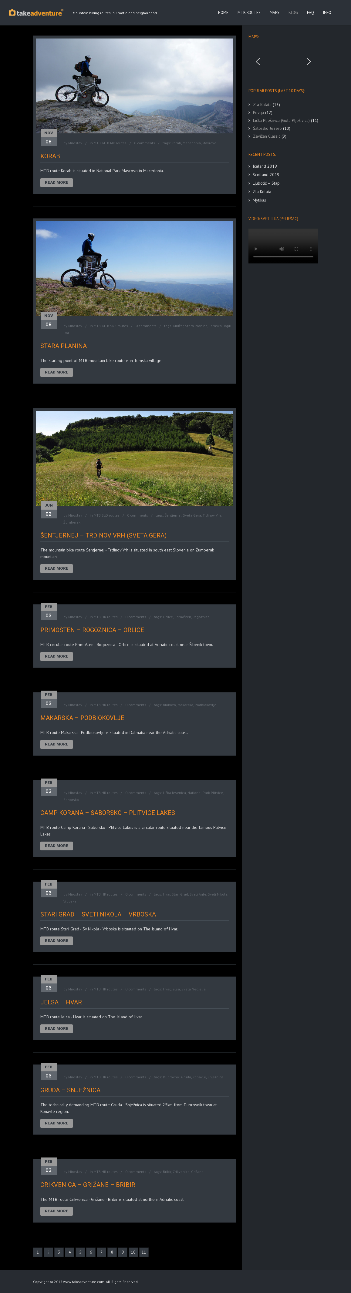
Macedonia (192, 143)
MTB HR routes (106, 617)
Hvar (166, 894)
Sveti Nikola (218, 894)
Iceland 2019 (265, 166)
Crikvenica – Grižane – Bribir (87, 1184)
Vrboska (69, 901)
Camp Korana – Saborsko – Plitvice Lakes (107, 812)
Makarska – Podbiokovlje (82, 718)
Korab (176, 143)
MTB (97, 143)
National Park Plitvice (205, 792)
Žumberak (71, 522)
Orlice (168, 617)
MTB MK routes (114, 143)
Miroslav (75, 143)
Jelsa (176, 989)
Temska (215, 325)
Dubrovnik (171, 1077)
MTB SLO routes (107, 515)
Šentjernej (173, 515)
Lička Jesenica (174, 792)
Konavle (199, 1077)
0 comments (144, 143)
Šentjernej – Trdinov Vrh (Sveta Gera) (103, 535)
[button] (258, 61)
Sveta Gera (192, 515)
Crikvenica (181, 1171)
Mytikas (259, 200)
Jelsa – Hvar (61, 1002)
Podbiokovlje (205, 704)
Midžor (178, 325)
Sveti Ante (198, 894)
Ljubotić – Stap (266, 183)
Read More (56, 182)
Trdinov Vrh (212, 515)
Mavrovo (209, 143)
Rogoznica (201, 617)
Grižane (197, 1171)
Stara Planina (196, 325)
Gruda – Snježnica (70, 1090)
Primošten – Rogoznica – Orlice (92, 630)
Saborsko (71, 799)
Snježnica (215, 1077)
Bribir (167, 1171)
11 (144, 1252)
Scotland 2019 (266, 174)
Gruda (186, 1077)
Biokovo (169, 704)
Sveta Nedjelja (193, 989)
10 (133, 1252)
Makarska (185, 704)
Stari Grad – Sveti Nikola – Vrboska (98, 914)
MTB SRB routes (115, 325)
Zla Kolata (262, 191)
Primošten (182, 617)
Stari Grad (180, 894)
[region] (283, 61)
